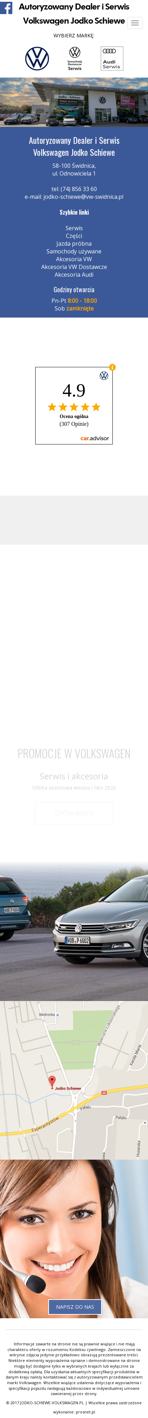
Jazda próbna (74, 243)
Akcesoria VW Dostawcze (74, 267)
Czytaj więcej (74, 813)
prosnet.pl (85, 1411)
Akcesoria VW (74, 259)
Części (74, 236)
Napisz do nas (75, 1306)
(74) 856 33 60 (79, 189)
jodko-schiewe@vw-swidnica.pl (83, 197)
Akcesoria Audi (74, 274)
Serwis (74, 228)
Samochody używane (74, 251)
